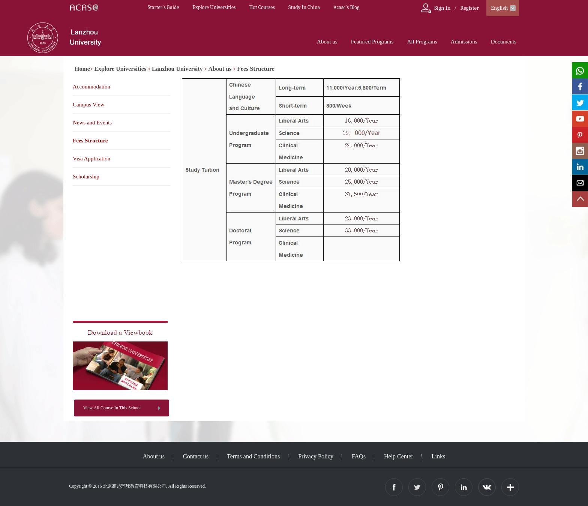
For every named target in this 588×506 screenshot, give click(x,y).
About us (327, 42)
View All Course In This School (112, 407)
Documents (503, 42)
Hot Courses (262, 7)
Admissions (464, 42)
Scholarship (86, 177)
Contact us (195, 456)
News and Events (92, 123)
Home (82, 69)
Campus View (88, 105)
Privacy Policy (315, 456)
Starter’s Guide (163, 7)
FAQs (359, 456)
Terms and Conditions (253, 456)
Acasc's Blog (346, 7)
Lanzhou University (177, 69)
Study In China (304, 7)
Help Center (398, 456)
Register (469, 7)
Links (438, 456)
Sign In (442, 7)
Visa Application (91, 159)
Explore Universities (214, 7)
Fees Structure (255, 69)
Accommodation (91, 87)
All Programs (422, 42)
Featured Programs (372, 42)
